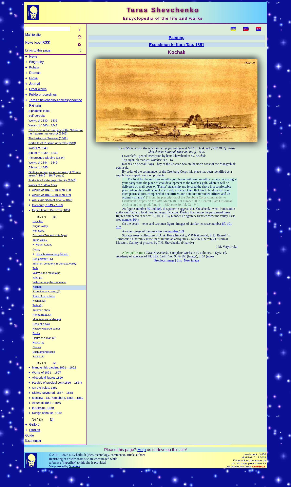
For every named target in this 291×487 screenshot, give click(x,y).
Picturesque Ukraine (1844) (46, 163)
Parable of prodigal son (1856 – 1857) (57, 395)
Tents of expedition (44, 306)
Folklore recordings (43, 99)
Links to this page (38, 50)
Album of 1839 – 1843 (42, 159)
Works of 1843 (37, 154)
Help (141, 467)
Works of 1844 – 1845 (42, 168)
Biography (36, 63)
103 (158, 208)
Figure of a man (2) (44, 347)
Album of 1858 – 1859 (46, 417)
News (33, 57)
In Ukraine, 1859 (43, 423)
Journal (34, 87)
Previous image (164, 260)
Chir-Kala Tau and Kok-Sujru (50, 244)
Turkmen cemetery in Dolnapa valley (54, 273)
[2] (51, 435)
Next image (191, 260)
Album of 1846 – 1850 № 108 (51, 196)
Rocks (36, 343)
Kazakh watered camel (46, 338)
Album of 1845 (38, 173)
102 (118, 227)
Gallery (34, 441)
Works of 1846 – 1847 (42, 191)
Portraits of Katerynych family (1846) (52, 186)
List (179, 260)
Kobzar (34, 69)
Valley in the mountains (46, 282)
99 (148, 208)
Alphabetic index (39, 117)
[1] (54, 225)
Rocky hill (38, 366)
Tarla (35, 278)
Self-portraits (36, 121)
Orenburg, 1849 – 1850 (47, 213)
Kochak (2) (39, 310)
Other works (37, 93)
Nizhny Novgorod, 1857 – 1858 (52, 406)
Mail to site (33, 34)
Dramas (34, 75)
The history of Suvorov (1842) (47, 144)
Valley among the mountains (49, 292)
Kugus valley (40, 235)
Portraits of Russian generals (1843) (52, 149)
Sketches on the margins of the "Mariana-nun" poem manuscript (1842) (55, 138)
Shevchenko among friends (52, 264)
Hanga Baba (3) (42, 324)
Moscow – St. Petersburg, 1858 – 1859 (57, 412)
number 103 (176, 231)
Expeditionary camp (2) (46, 301)
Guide (29, 452)
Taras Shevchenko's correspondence (55, 105)
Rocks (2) (38, 352)
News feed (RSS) (37, 42)
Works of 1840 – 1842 (42, 131)
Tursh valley (40, 249)
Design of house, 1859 (47, 428)
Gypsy (36, 258)
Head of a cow (41, 333)
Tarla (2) (37, 287)
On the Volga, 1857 (45, 400)
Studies (34, 447)
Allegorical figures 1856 (47, 389)
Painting (35, 111)
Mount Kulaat (44, 254)
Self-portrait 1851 (43, 268)
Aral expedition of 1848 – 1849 (52, 208)
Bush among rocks (44, 361)
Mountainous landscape (47, 329)
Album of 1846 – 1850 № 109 (51, 202)
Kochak (37, 296)
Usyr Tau (38, 230)
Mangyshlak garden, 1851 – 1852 (54, 378)
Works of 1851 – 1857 (46, 383)
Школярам (33, 458)
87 (223, 223)
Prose (33, 81)
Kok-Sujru (38, 239)
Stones (37, 357)
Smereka (74, 483)
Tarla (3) (37, 315)
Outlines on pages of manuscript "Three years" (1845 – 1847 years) (54, 180)
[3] (54, 372)
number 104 (130, 219)
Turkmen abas (41, 319)
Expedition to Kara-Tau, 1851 (51, 219)
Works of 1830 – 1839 (42, 126)
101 (229, 223)
